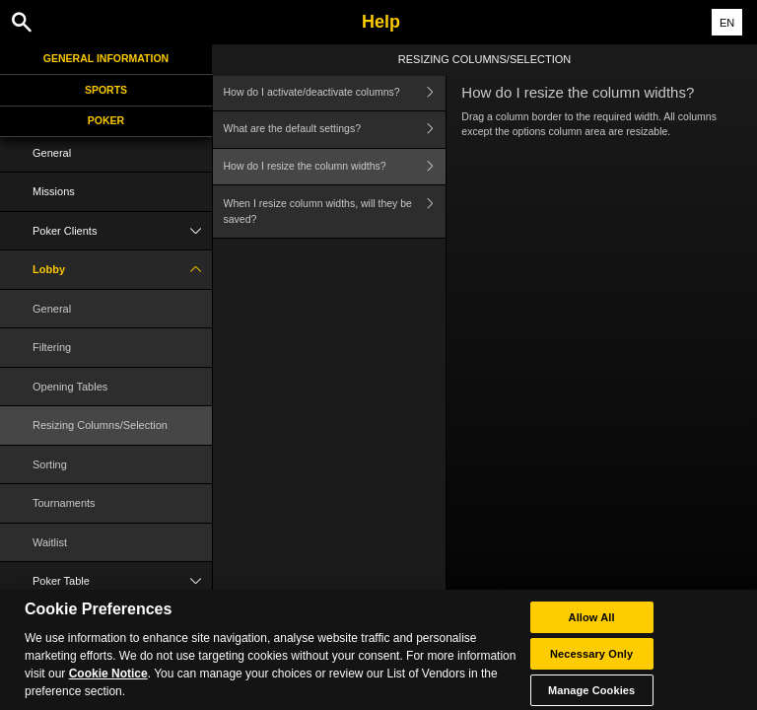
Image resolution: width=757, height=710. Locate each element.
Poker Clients (122, 231)
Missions (54, 191)
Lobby (122, 269)
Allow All (592, 633)
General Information (106, 58)
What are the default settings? (335, 129)
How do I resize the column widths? (335, 167)
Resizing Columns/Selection (100, 425)
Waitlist (50, 542)
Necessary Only (591, 669)
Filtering (52, 347)
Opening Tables (70, 386)
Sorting (50, 464)
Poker (106, 120)
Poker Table (122, 581)
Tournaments (64, 503)
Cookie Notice (108, 690)
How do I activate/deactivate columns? (335, 92)
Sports (106, 90)
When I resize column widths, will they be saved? (335, 211)
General (52, 153)
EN (727, 23)
